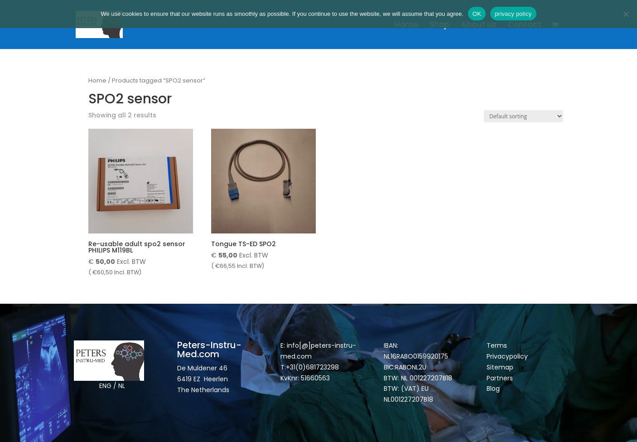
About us (479, 25)
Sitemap (501, 367)
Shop (439, 25)
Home (406, 25)
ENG (105, 385)
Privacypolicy (507, 356)
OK (477, 13)
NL (121, 385)
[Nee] (625, 14)
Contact (524, 25)
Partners (500, 378)
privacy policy (513, 13)
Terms (497, 345)
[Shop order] (523, 116)
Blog (493, 388)
